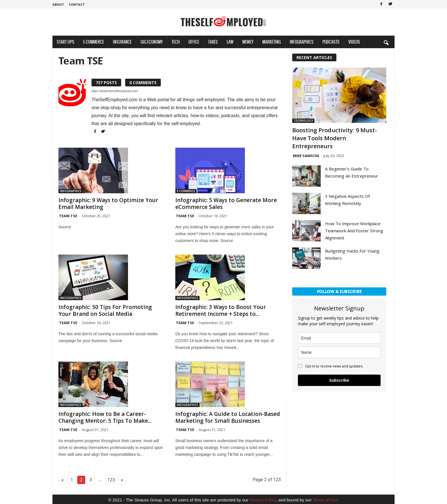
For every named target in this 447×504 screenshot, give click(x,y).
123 (111, 480)
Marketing (271, 42)
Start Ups (65, 42)
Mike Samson (306, 155)
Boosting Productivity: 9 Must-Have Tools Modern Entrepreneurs (334, 138)
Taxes (213, 42)
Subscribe (339, 380)
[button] (386, 42)
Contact (77, 4)
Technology (303, 121)
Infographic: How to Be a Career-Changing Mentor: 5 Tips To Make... (104, 417)
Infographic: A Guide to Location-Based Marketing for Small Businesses (227, 417)
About (58, 4)
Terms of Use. (326, 499)
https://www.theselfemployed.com (115, 91)
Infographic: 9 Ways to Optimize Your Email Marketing (108, 203)
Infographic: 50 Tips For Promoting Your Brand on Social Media (105, 310)
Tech (176, 42)
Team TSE (68, 215)
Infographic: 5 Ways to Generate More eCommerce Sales (226, 203)
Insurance (122, 42)
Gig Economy (152, 42)
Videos (354, 42)
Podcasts (331, 42)
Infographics (302, 42)
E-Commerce (93, 42)
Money (247, 42)
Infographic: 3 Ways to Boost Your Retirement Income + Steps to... (220, 310)
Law (230, 42)
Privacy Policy (263, 499)
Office (193, 42)
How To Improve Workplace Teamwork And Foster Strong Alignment (354, 231)
